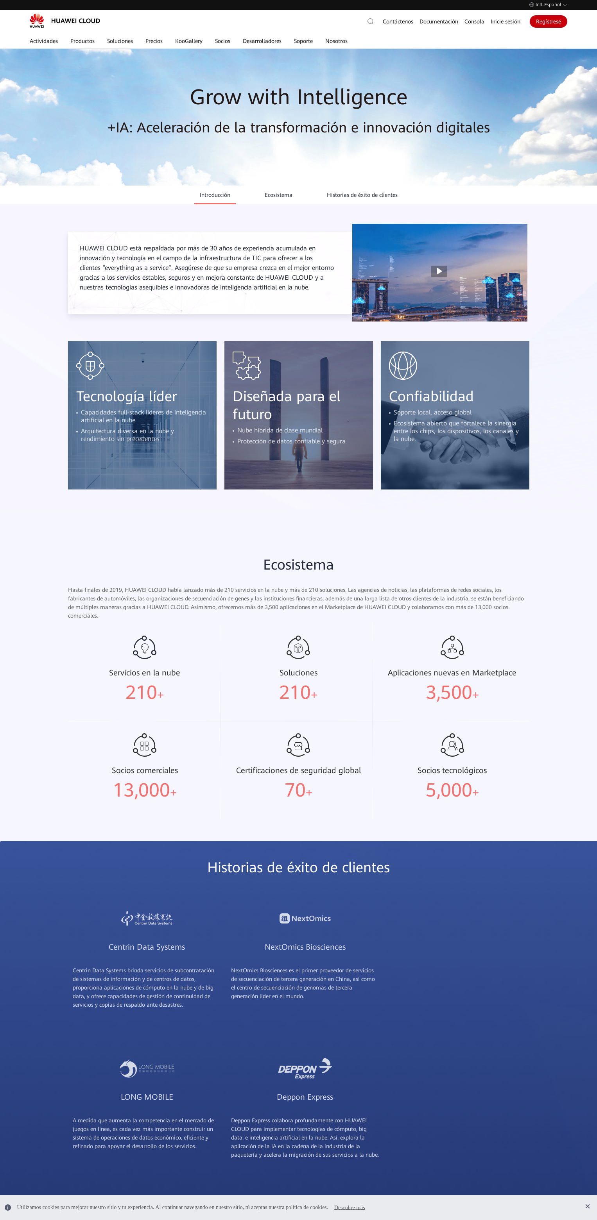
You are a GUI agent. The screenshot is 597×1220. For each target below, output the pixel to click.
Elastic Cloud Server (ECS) (254, 1118)
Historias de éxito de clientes (362, 195)
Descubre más (349, 1207)
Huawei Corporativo (536, 1118)
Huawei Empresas (533, 1131)
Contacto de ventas (59, 1099)
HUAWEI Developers (536, 1158)
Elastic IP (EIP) (240, 1131)
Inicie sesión (505, 21)
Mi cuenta (441, 1158)
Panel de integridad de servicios (361, 1171)
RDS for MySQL (241, 1144)
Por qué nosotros (144, 1118)
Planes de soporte (343, 1158)
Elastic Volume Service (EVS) (257, 1158)
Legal (129, 1158)
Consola (474, 21)
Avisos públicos (340, 1144)
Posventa (43, 1115)
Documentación (439, 21)
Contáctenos (398, 21)
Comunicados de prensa (152, 1171)
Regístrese (548, 21)
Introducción (215, 195)
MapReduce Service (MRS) (254, 1171)
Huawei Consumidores (539, 1144)
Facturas (439, 1131)
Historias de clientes (148, 1131)
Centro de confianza (147, 1144)
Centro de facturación (455, 1144)
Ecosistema (278, 195)
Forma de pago (447, 1171)
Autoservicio (49, 1130)
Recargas (440, 1118)
